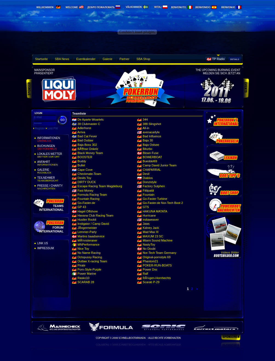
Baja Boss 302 (87, 144)
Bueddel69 (150, 161)
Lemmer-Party (87, 232)
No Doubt (149, 248)
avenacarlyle (151, 132)
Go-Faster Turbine (155, 198)
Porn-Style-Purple (89, 269)
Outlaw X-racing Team (92, 261)
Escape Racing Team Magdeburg (100, 186)
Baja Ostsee (151, 144)
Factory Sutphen (154, 186)
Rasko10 (83, 278)
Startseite (41, 59)
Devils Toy (84, 178)
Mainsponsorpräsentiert (44, 72)
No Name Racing (89, 252)
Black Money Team (90, 153)
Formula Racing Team (92, 194)
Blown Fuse (150, 153)
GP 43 (82, 207)
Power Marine (87, 273)
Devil (146, 173)
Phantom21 (150, 261)
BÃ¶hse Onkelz (88, 148)
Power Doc (150, 269)
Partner (124, 59)
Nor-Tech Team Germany (159, 252)
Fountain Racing (88, 198)
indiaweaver (151, 219)
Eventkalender (85, 59)
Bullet (81, 165)
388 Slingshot (152, 124)
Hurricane (149, 215)
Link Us (42, 243)
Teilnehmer (52, 179)
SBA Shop (143, 59)
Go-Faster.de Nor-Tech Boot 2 (163, 202)
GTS (146, 207)
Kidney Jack (151, 227)
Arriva (81, 132)
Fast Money (85, 190)
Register (40, 128)
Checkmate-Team (89, 173)
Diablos (148, 178)
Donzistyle (150, 182)
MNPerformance (88, 244)
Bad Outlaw (85, 140)
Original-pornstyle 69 (157, 257)
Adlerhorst (84, 128)
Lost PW (52, 128)
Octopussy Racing (90, 257)
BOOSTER (85, 157)
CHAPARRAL (152, 169)
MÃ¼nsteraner (87, 240)
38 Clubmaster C (89, 124)
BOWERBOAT (152, 157)
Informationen (52, 140)
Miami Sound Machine (158, 240)
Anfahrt (52, 163)
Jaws (146, 223)
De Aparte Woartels (91, 119)
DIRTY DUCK (87, 182)
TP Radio (218, 59)
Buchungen (52, 147)
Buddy (82, 161)
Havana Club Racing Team (95, 215)
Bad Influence (152, 136)
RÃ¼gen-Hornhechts (157, 278)
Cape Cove (85, 169)
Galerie (107, 59)
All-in (145, 128)
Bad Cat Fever (87, 136)
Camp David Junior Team (159, 165)
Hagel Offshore (88, 211)
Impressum (45, 248)
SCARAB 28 (86, 282)
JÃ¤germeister (87, 227)
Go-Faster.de (86, 202)
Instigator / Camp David (93, 223)
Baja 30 (148, 140)
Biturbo (147, 148)
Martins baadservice (91, 236)
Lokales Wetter (52, 155)
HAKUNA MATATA (155, 211)
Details (234, 59)
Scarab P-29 (151, 282)
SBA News (62, 59)
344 (145, 119)
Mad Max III (150, 232)
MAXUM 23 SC (153, 236)
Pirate (81, 265)
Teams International (51, 207)
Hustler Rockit (87, 219)
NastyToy (149, 244)
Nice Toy (83, 248)
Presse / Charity (52, 187)
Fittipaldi (148, 190)
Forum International (51, 229)
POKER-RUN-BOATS (157, 265)
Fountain (148, 194)
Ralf (145, 273)
